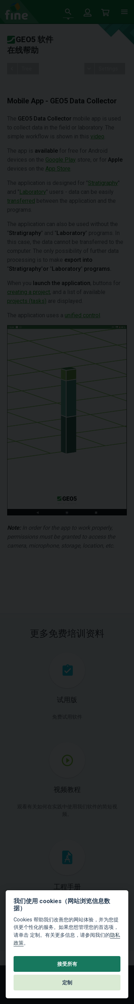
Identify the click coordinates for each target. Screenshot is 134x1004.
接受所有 (67, 964)
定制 (67, 982)
